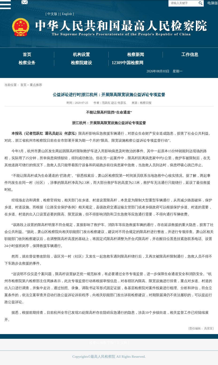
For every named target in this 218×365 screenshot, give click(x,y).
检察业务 (27, 62)
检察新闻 (135, 54)
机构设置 (81, 54)
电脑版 (212, 3)
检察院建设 (81, 62)
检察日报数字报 (101, 343)
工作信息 (189, 54)
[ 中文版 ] (52, 14)
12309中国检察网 (127, 62)
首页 (27, 54)
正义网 (122, 343)
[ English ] (67, 14)
